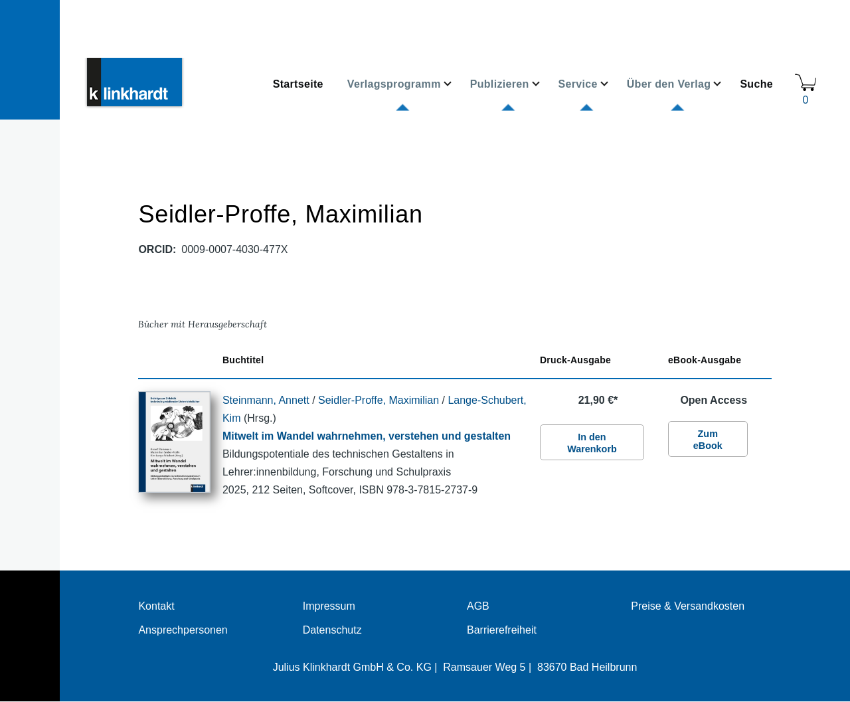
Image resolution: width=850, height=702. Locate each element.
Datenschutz (332, 630)
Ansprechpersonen (182, 630)
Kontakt (156, 606)
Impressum (329, 606)
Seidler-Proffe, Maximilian (378, 400)
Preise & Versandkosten (687, 606)
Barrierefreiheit (502, 630)
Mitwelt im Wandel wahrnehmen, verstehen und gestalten (366, 436)
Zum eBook (707, 439)
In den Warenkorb (592, 443)
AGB (478, 606)
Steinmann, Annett (265, 400)
